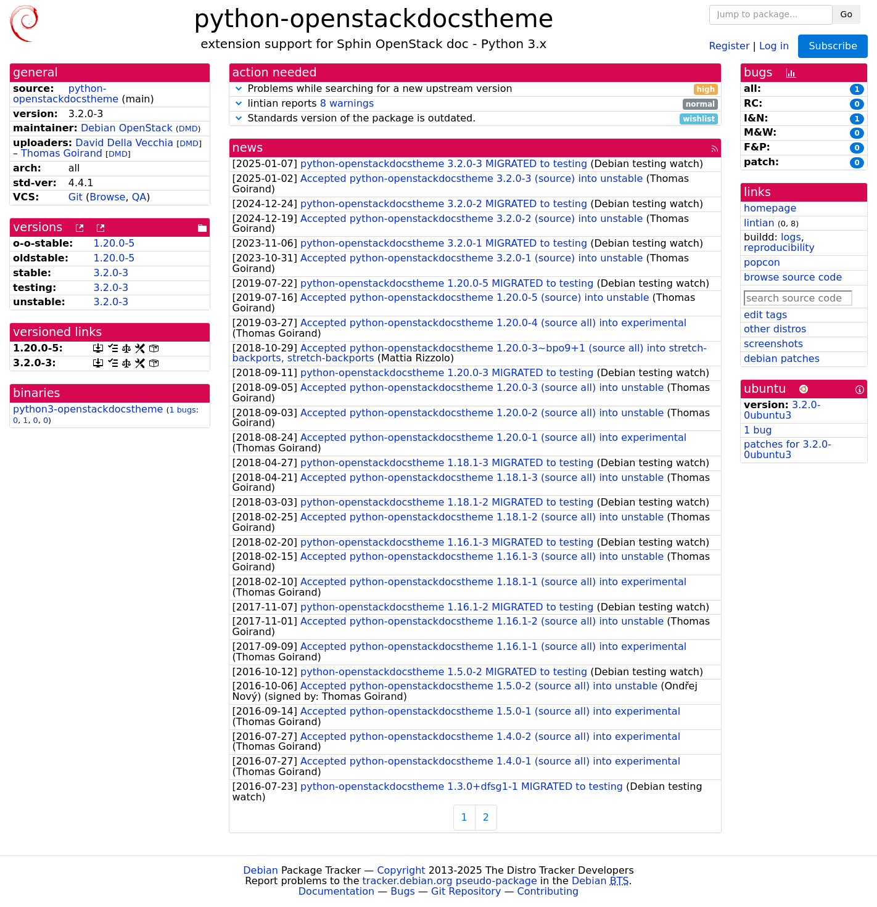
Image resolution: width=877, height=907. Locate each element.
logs (791, 237)
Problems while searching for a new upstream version (475, 89)
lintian (759, 223)
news (248, 148)
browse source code (793, 277)
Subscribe (833, 46)
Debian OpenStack (127, 128)
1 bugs (182, 409)
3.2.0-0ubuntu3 (782, 410)
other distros (775, 329)
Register (729, 45)
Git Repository (466, 891)
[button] (239, 88)
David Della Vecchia (124, 143)
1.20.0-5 (113, 243)
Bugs (402, 891)
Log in (774, 45)
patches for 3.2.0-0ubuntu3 (787, 449)
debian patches (782, 358)
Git (75, 197)
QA (139, 197)
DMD (188, 128)
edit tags (765, 315)
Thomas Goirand (61, 153)
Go (846, 14)
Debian (260, 870)
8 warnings (347, 103)
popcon (762, 262)
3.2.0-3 (110, 273)
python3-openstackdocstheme (88, 409)
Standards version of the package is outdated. (475, 118)
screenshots (773, 344)
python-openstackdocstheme (65, 94)
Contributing (548, 891)
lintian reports (475, 104)
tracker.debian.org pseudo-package (450, 881)
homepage (770, 208)
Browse (107, 197)
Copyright (401, 870)
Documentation (336, 891)
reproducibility (779, 247)
